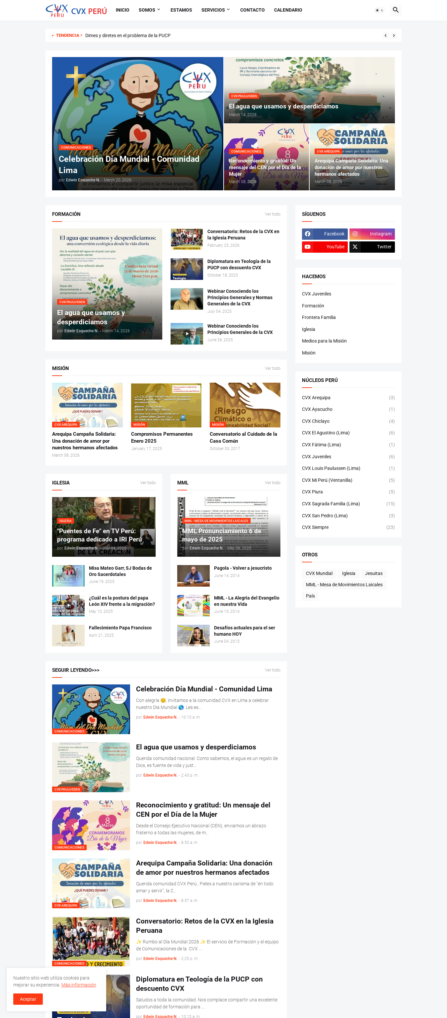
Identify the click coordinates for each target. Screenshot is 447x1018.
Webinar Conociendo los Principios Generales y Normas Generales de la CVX (239, 297)
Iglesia (308, 329)
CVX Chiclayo (348, 421)
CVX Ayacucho (348, 409)
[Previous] (385, 35)
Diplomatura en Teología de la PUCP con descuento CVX (239, 264)
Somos (147, 10)
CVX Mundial (319, 573)
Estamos (181, 10)
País (310, 596)
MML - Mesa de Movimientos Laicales (344, 584)
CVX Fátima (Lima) (348, 445)
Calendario (288, 10)
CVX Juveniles (316, 293)
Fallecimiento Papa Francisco (120, 627)
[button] (379, 10)
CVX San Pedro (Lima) (348, 516)
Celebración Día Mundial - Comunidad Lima (204, 689)
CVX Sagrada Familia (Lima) (348, 504)
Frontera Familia (319, 317)
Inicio (122, 10)
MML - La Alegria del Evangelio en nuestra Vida (246, 601)
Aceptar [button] (28, 999)
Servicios (213, 10)
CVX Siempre (348, 527)
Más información (78, 984)
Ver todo (272, 214)
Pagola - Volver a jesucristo (243, 568)
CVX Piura (348, 492)
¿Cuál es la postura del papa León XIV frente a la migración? (122, 601)
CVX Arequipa (348, 398)
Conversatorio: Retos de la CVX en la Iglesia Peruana (243, 234)
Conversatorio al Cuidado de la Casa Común (243, 437)
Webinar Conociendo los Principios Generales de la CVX (240, 329)
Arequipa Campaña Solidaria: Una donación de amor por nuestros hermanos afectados (85, 441)
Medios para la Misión (324, 341)
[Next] (394, 35)
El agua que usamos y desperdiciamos (196, 747)
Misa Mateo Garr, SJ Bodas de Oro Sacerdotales (120, 571)
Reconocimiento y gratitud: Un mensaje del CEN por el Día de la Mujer (203, 809)
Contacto (252, 10)
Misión (309, 352)
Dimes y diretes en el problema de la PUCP (128, 35)
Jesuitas (374, 573)
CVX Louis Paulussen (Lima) (348, 468)
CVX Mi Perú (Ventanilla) (348, 480)
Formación (313, 305)
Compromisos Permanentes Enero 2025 (162, 437)
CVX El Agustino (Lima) (348, 433)
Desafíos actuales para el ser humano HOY (244, 631)
